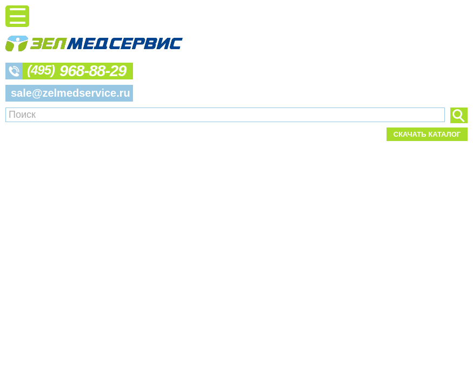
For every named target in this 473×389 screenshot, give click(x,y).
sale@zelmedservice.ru (70, 93)
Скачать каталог (427, 134)
